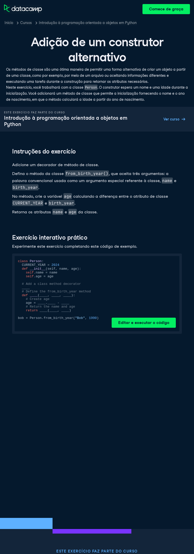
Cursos (26, 23)
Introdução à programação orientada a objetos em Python (88, 23)
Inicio (9, 23)
